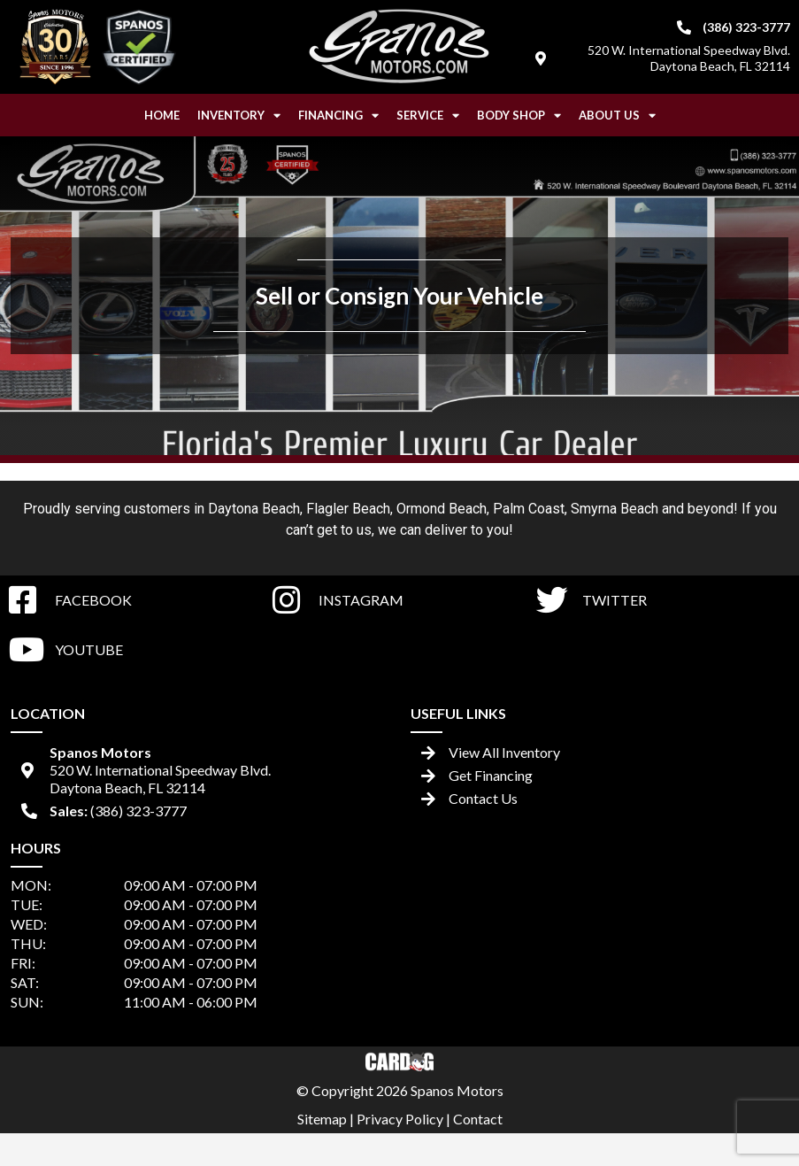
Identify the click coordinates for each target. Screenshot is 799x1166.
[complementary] (746, 1113)
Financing (338, 115)
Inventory (238, 115)
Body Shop (519, 115)
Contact (478, 1118)
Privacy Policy (400, 1118)
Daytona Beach (254, 508)
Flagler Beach (348, 508)
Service (427, 115)
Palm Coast (529, 508)
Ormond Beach (441, 508)
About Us (617, 115)
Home (162, 115)
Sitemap (322, 1118)
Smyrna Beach (614, 508)
